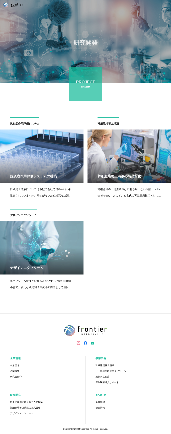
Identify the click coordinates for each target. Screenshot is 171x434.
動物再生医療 (103, 376)
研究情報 (100, 407)
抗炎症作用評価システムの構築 (26, 402)
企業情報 (15, 358)
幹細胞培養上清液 (108, 124)
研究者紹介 (16, 376)
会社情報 (100, 402)
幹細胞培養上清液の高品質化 (25, 407)
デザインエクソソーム (23, 215)
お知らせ (101, 395)
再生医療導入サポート (107, 382)
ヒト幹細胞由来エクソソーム (111, 371)
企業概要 (14, 371)
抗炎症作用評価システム (24, 124)
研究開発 (15, 395)
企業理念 (14, 365)
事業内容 (101, 358)
